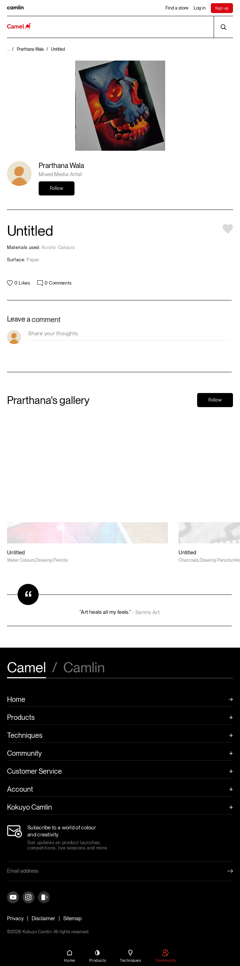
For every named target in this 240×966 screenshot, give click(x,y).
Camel (26, 668)
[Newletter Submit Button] (224, 870)
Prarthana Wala (61, 165)
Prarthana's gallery (48, 400)
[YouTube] (13, 897)
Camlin (84, 668)
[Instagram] (28, 897)
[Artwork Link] (87, 488)
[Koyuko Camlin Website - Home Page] (19, 27)
